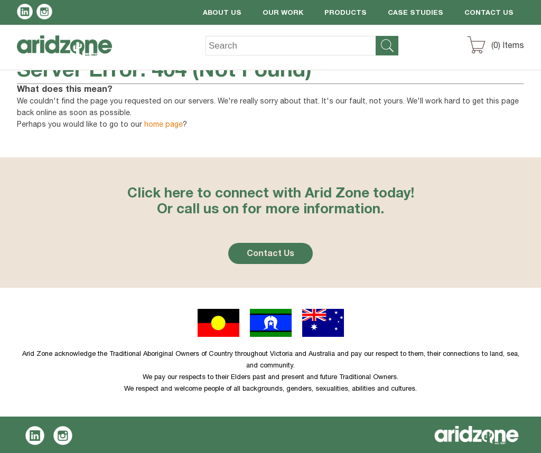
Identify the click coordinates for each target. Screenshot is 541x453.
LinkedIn (26, 13)
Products (345, 13)
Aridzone (73, 53)
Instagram (46, 13)
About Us (222, 13)
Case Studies (415, 13)
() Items (507, 46)
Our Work (283, 13)
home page (163, 125)
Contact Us (489, 13)
